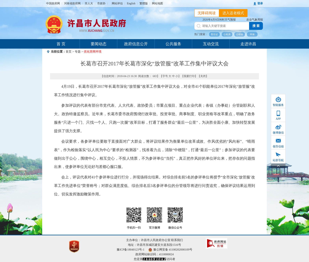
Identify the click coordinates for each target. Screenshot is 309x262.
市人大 (89, 3)
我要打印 (189, 76)
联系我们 (177, 240)
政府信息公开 (136, 44)
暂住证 (214, 34)
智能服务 (278, 105)
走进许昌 (248, 44)
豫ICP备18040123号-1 (130, 249)
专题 (78, 51)
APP (278, 118)
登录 (260, 3)
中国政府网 (53, 3)
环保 (252, 34)
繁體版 (144, 3)
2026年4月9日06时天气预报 (219, 19)
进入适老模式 (233, 13)
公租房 (227, 34)
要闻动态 (98, 44)
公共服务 (173, 44)
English (131, 3)
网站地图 (157, 3)
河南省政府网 (72, 3)
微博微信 (278, 132)
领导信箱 (278, 146)
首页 (69, 51)
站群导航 (278, 160)
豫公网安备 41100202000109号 (170, 249)
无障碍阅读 (207, 13)
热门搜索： (201, 34)
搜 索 (256, 25)
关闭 (203, 76)
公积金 (239, 34)
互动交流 (211, 44)
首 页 (61, 44)
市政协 (101, 3)
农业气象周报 (254, 19)
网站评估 (117, 3)
